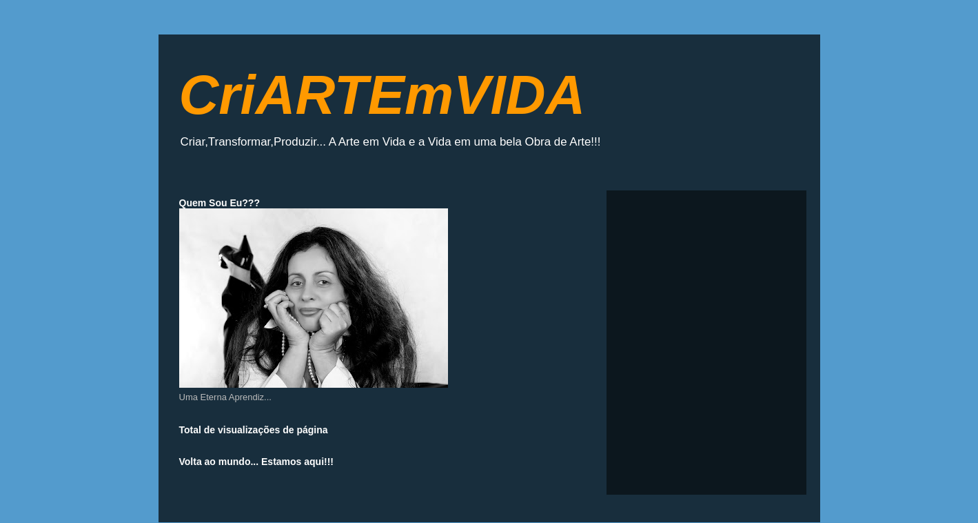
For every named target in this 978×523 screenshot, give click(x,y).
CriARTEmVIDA (382, 95)
